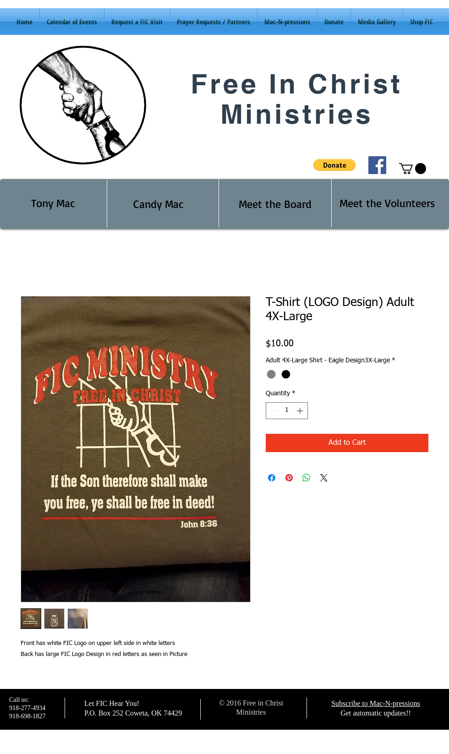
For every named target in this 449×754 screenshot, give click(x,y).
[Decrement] (273, 411)
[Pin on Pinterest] (289, 477)
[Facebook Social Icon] (377, 165)
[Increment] (301, 411)
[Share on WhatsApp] (306, 477)
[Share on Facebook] (271, 477)
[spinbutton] (287, 411)
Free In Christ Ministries (297, 98)
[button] (334, 165)
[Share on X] (323, 477)
